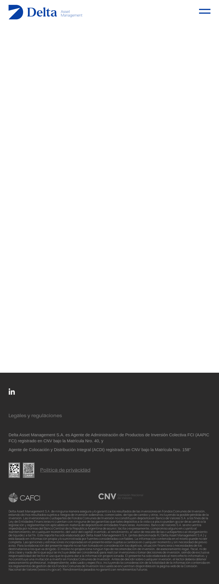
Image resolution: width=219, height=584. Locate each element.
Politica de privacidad (65, 470)
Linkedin (12, 391)
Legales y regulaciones (35, 415)
